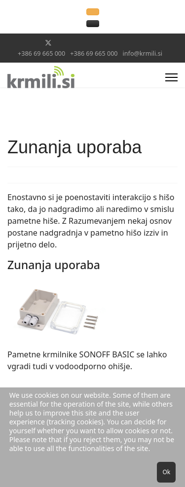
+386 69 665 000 (41, 53)
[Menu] (171, 77)
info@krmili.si (142, 53)
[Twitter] (48, 42)
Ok (166, 472)
